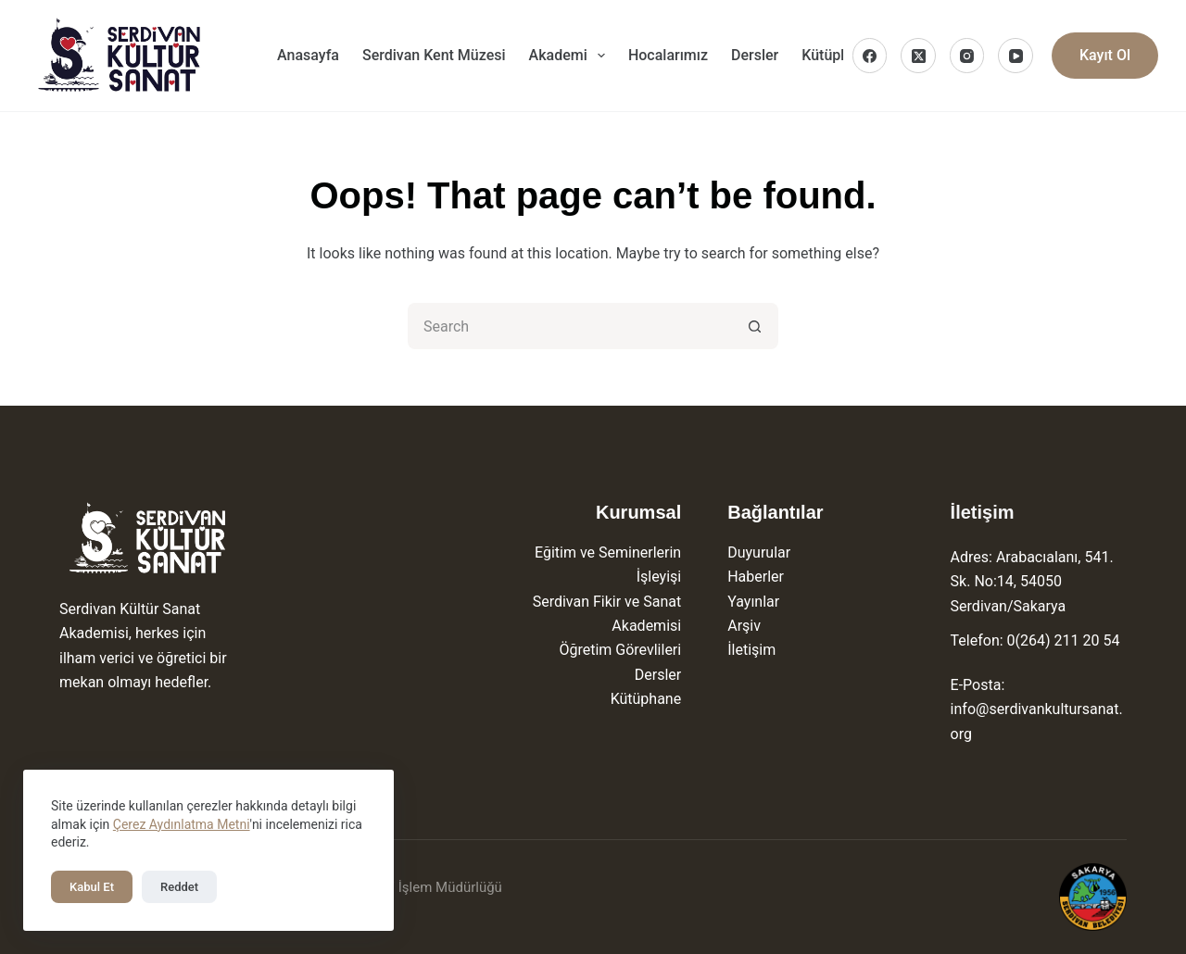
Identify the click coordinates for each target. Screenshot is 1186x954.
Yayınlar (753, 601)
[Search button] (755, 326)
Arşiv (744, 625)
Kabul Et (91, 887)
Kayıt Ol (1104, 55)
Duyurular (758, 552)
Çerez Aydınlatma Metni (181, 824)
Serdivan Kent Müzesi (434, 55)
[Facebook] (870, 55)
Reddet (179, 887)
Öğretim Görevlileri (620, 650)
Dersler (754, 55)
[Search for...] (570, 326)
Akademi (570, 55)
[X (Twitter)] (918, 55)
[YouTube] (1015, 55)
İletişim (751, 650)
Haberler (755, 576)
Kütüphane (646, 699)
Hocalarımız (668, 55)
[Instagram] (967, 55)
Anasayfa (308, 55)
